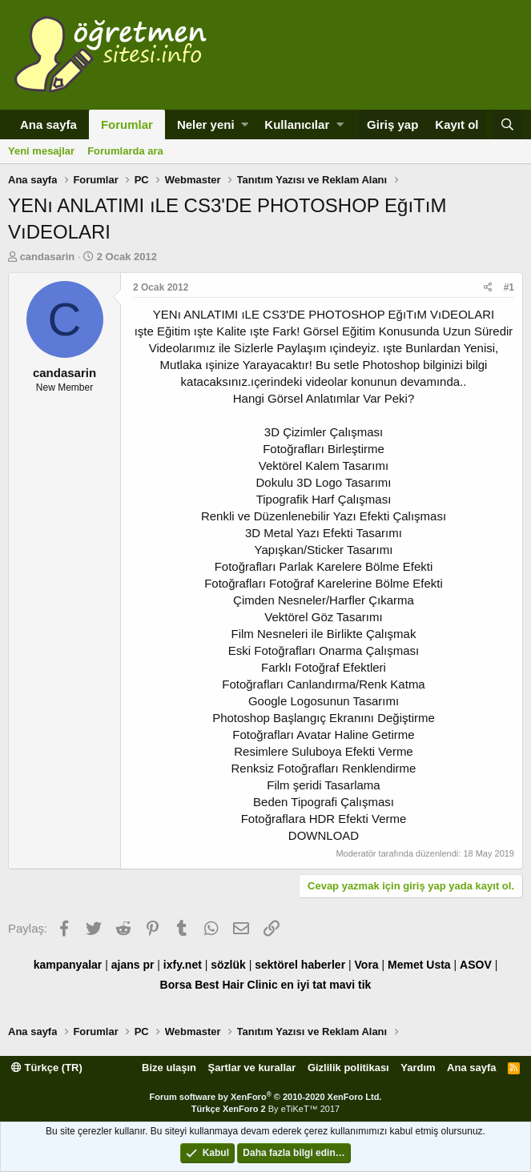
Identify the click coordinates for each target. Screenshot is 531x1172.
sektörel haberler (300, 964)
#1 (509, 287)
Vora (367, 964)
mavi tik (350, 984)
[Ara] (508, 124)
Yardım (417, 1068)
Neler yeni (206, 124)
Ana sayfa (48, 124)
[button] (244, 124)
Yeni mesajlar (41, 151)
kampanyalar (68, 964)
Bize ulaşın (169, 1068)
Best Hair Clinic (236, 984)
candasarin (47, 257)
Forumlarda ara (125, 151)
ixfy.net (182, 964)
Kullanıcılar (296, 124)
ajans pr (133, 964)
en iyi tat (304, 984)
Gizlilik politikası (348, 1068)
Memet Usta (419, 964)
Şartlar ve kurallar (252, 1068)
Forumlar (127, 124)
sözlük (228, 964)
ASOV (476, 964)
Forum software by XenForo (266, 1097)
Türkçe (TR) (46, 1068)
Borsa (176, 984)
